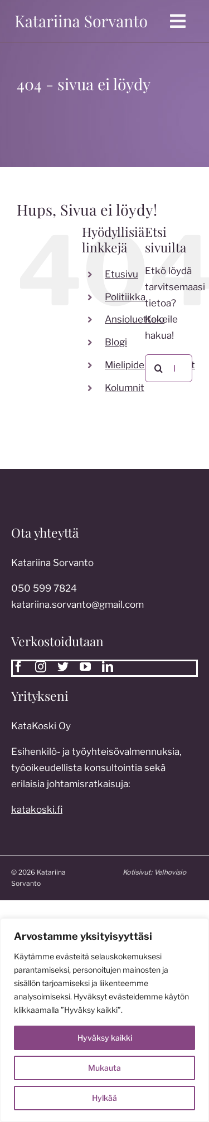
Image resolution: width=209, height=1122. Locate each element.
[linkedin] (107, 666)
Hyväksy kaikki (104, 1037)
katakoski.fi (36, 812)
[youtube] (85, 666)
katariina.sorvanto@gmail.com (77, 607)
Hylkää (104, 1098)
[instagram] (40, 666)
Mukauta (104, 1067)
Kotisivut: (157, 872)
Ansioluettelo (134, 319)
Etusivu (121, 274)
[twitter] (63, 666)
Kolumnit (124, 387)
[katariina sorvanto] (81, 15)
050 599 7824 (44, 591)
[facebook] (18, 666)
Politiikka (125, 297)
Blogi (116, 342)
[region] (104, 1020)
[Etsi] (159, 368)
